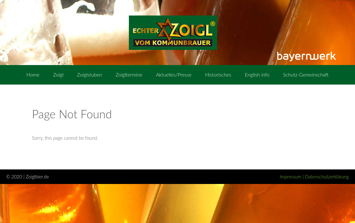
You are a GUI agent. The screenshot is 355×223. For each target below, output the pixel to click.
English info (257, 74)
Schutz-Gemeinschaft (306, 74)
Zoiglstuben (89, 74)
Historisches (218, 74)
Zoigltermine (129, 74)
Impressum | (292, 176)
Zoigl (58, 74)
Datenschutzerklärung (327, 176)
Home (32, 74)
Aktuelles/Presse (173, 74)
